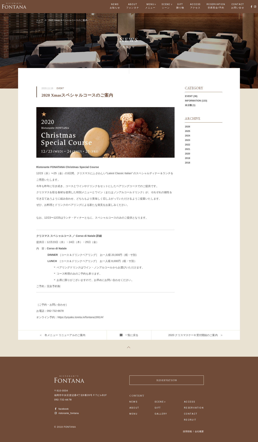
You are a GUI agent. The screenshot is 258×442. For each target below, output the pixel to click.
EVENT (189, 96)
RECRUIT (190, 420)
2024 (187, 135)
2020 (187, 153)
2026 (187, 126)
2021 (187, 149)
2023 (187, 140)
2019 (187, 158)
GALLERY (161, 414)
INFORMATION (193, 100)
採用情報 (187, 431)
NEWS (115, 4)
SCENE (166, 4)
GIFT (180, 4)
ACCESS (195, 4)
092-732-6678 (63, 399)
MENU (150, 4)
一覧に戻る (131, 335)
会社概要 (199, 431)
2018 (187, 162)
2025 (187, 131)
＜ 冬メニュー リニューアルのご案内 (62, 335)
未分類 (188, 105)
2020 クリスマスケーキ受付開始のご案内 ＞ (195, 335)
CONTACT (237, 4)
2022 (187, 144)
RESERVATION (216, 4)
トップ (39, 20)
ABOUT (132, 4)
